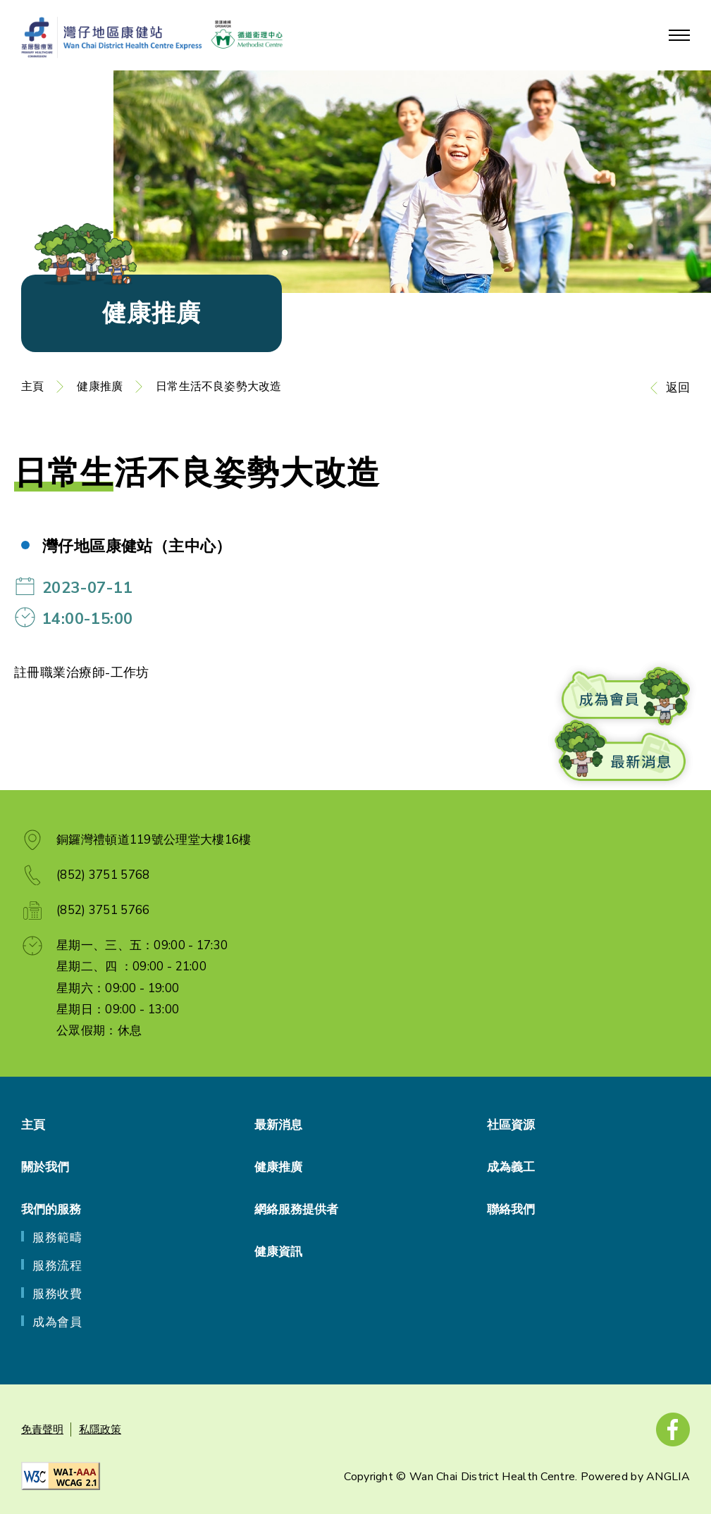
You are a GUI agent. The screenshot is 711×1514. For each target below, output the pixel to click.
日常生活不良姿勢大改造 (218, 386)
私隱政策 (100, 1429)
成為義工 (511, 1167)
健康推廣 (100, 386)
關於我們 (45, 1167)
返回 (678, 388)
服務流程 (57, 1266)
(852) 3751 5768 (103, 875)
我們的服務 (51, 1209)
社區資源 (511, 1125)
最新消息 (278, 1125)
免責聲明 (42, 1429)
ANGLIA (668, 1476)
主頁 (32, 386)
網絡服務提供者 (296, 1209)
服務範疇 (57, 1238)
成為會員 (57, 1322)
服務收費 (57, 1294)
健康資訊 (278, 1252)
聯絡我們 (511, 1209)
